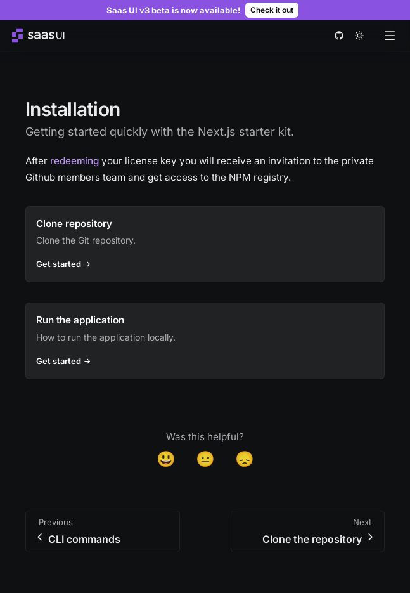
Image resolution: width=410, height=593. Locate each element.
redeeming (74, 161)
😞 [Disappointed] (244, 459)
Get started (65, 264)
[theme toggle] (359, 35)
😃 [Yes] (166, 459)
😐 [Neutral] (205, 459)
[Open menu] (390, 35)
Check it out (271, 10)
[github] (339, 35)
